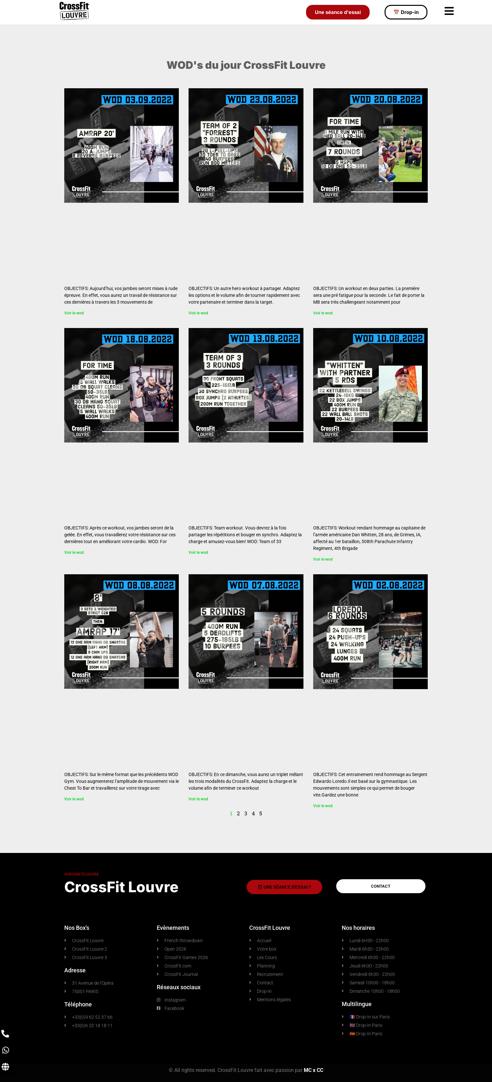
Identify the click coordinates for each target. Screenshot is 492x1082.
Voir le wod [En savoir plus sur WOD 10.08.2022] (323, 559)
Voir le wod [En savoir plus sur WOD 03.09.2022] (74, 313)
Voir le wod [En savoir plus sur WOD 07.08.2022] (198, 799)
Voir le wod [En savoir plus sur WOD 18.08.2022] (74, 552)
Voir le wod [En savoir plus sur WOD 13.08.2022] (198, 552)
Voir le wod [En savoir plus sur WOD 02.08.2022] (323, 806)
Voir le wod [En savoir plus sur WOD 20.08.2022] (323, 313)
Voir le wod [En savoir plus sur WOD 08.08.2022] (74, 799)
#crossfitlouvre (81, 874)
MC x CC (313, 1070)
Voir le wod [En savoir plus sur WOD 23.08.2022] (198, 313)
